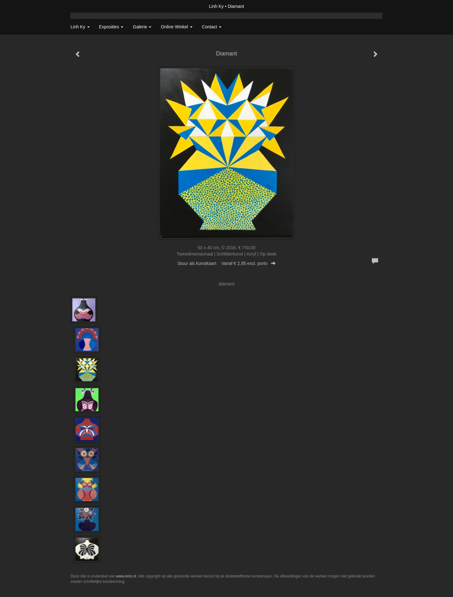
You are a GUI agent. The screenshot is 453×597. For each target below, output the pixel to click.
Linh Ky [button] (80, 26)
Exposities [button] (111, 26)
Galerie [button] (142, 26)
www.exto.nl (126, 576)
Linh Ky (216, 6)
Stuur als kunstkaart (226, 263)
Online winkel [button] (176, 26)
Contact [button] (211, 26)
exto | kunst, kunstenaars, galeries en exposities (88, 6)
